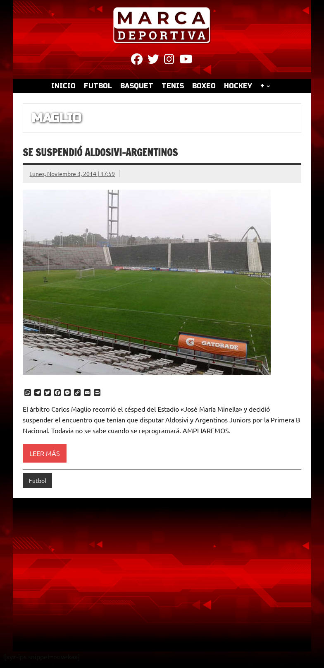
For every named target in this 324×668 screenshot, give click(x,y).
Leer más (44, 453)
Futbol (37, 480)
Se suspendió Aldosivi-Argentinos (100, 152)
